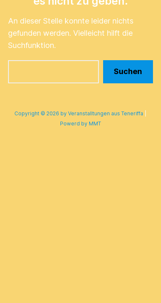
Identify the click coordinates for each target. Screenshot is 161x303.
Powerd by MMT (80, 123)
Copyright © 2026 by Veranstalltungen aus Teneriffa (78, 113)
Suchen (128, 71)
